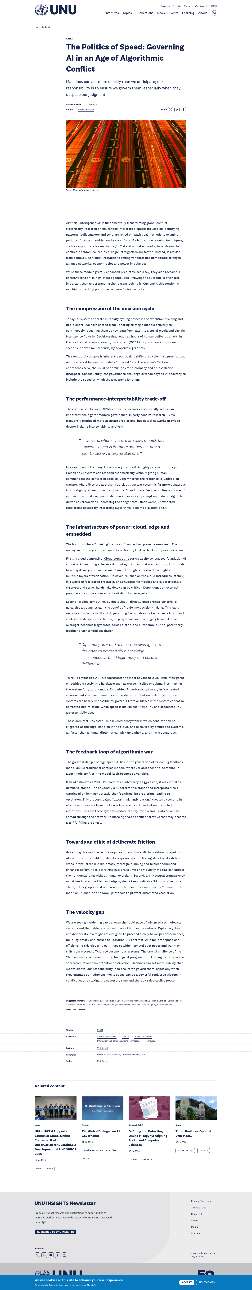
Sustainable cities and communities (99, 1150)
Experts (177, 6)
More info (91, 1285)
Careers (188, 6)
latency (178, 576)
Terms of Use (198, 1207)
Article (48, 27)
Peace (50, 1168)
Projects (165, 6)
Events (173, 13)
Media (194, 1226)
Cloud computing (116, 558)
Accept (187, 1282)
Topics (127, 13)
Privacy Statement (201, 1201)
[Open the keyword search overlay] (214, 12)
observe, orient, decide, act (108, 342)
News (161, 13)
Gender (133, 1159)
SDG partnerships (185, 1150)
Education (203, 1150)
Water (39, 1168)
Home (37, 27)
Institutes (112, 13)
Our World (201, 6)
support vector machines (95, 246)
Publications (144, 13)
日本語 (213, 6)
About (202, 13)
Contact (195, 1233)
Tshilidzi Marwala (86, 110)
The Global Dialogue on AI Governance (101, 1133)
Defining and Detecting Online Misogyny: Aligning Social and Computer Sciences (148, 1138)
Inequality (147, 1159)
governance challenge (124, 374)
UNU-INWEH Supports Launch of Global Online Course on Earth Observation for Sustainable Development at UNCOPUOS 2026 (55, 1142)
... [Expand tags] (158, 1159)
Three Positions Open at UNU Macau (193, 1133)
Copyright (196, 1214)
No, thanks (207, 1282)
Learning (188, 13)
